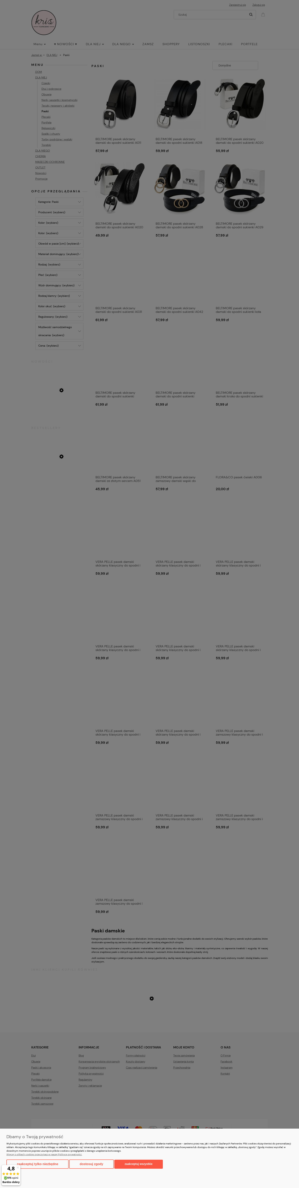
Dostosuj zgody (91, 1164)
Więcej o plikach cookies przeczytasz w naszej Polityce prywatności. (44, 1154)
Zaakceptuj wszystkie (139, 1164)
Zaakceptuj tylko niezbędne (37, 1164)
